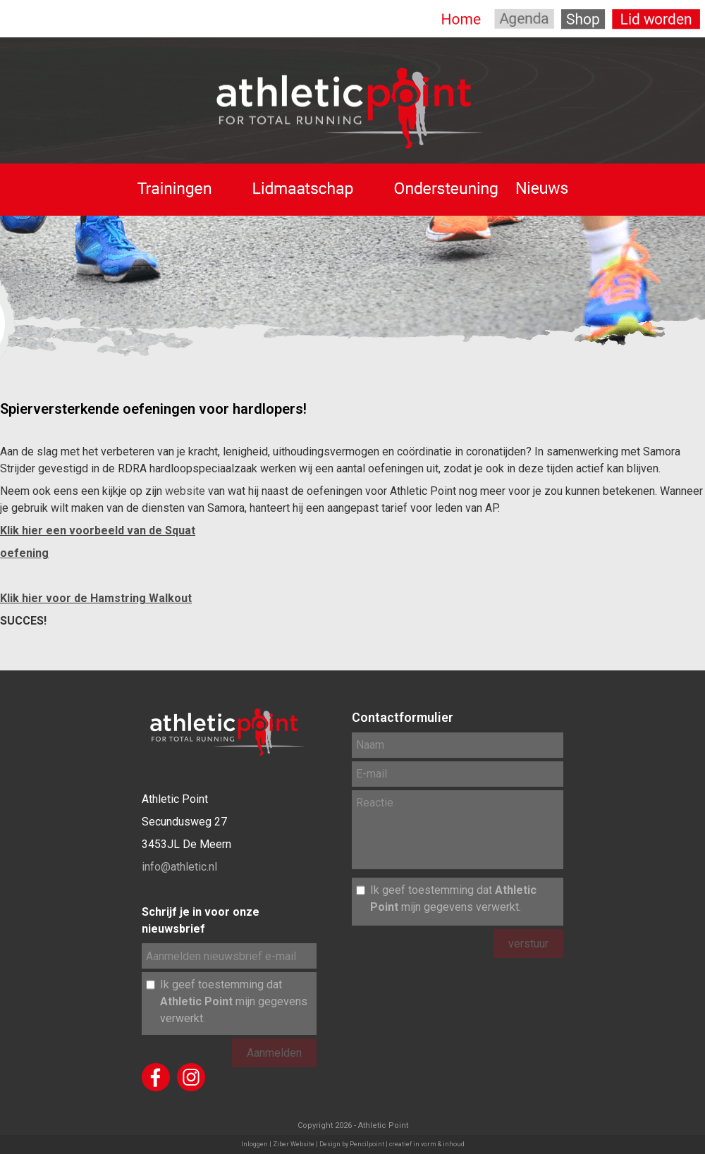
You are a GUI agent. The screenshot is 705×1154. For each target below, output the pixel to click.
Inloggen (254, 1144)
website (185, 491)
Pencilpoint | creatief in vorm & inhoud (407, 1144)
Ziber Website (293, 1144)
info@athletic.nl (179, 866)
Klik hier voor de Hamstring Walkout (96, 598)
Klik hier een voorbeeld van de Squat (97, 530)
